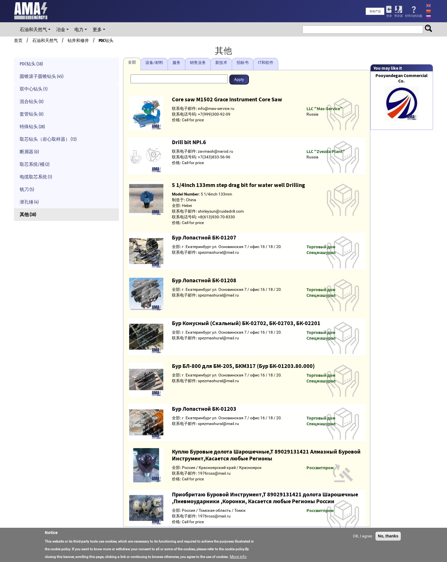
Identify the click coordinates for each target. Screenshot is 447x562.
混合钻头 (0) (31, 101)
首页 (18, 40)
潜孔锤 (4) (29, 202)
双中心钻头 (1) (33, 89)
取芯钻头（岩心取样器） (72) (48, 139)
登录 (389, 15)
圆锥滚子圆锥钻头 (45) (41, 76)
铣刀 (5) (27, 189)
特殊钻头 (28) (32, 126)
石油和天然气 (33, 29)
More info (238, 556)
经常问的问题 (413, 15)
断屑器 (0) (29, 151)
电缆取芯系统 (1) (36, 177)
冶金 (60, 29)
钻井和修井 (78, 40)
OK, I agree (362, 536)
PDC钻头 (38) (31, 64)
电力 (79, 29)
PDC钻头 (106, 40)
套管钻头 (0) (31, 114)
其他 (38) (28, 214)
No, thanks (388, 536)
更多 (97, 29)
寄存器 (398, 15)
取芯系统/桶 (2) (34, 164)
